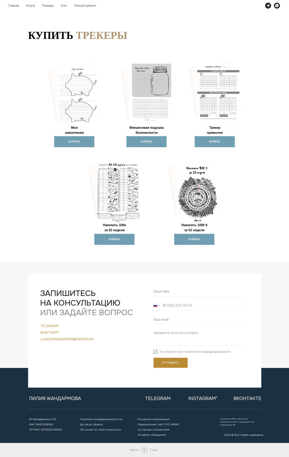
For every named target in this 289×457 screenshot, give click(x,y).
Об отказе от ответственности (100, 429)
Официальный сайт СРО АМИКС (158, 424)
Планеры (48, 5)
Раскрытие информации (153, 419)
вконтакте (248, 398)
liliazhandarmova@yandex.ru (67, 339)
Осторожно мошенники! (153, 429)
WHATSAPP (49, 332)
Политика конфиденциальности (101, 419)
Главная (13, 5)
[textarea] (200, 337)
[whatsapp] (277, 6)
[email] (200, 320)
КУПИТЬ (74, 141)
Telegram (49, 326)
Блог (64, 5)
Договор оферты (91, 424)
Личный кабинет (85, 5)
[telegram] (268, 6)
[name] (200, 292)
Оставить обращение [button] (151, 435)
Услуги (30, 5)
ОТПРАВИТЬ (170, 363)
